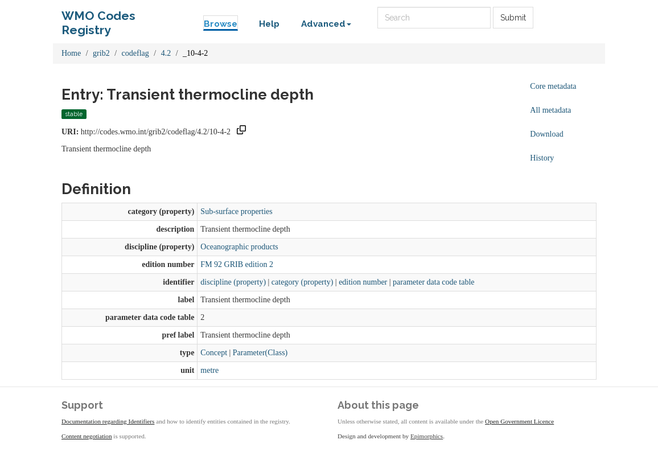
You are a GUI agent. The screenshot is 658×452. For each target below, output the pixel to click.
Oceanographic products (239, 247)
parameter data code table (433, 282)
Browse (220, 24)
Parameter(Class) (260, 352)
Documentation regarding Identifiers (107, 421)
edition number (363, 282)
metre (209, 370)
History (542, 158)
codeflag (135, 53)
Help (269, 24)
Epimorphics (426, 436)
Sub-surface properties (236, 211)
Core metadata (553, 86)
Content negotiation (86, 436)
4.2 (166, 53)
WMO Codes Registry (98, 18)
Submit (513, 17)
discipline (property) (233, 282)
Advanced (326, 24)
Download (546, 134)
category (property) (302, 282)
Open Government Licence (519, 421)
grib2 (101, 53)
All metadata (550, 110)
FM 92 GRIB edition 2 (236, 264)
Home (71, 53)
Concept (213, 352)
